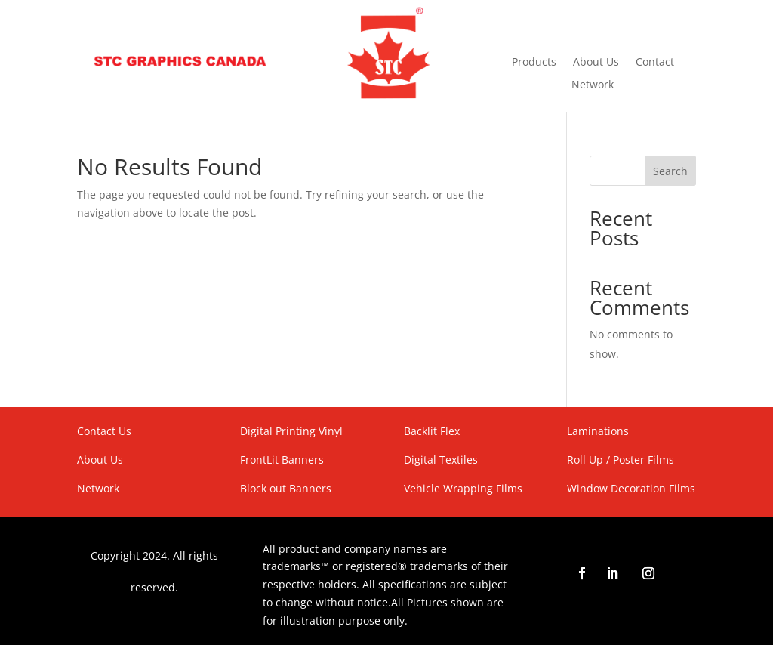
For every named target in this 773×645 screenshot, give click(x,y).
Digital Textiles (441, 459)
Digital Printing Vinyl (291, 431)
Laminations (598, 431)
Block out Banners (285, 488)
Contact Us (104, 431)
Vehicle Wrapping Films (463, 488)
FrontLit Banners (282, 459)
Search (670, 171)
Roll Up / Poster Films (620, 459)
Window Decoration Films (631, 488)
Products (534, 63)
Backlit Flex (432, 431)
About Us (596, 63)
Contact (655, 63)
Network (592, 85)
